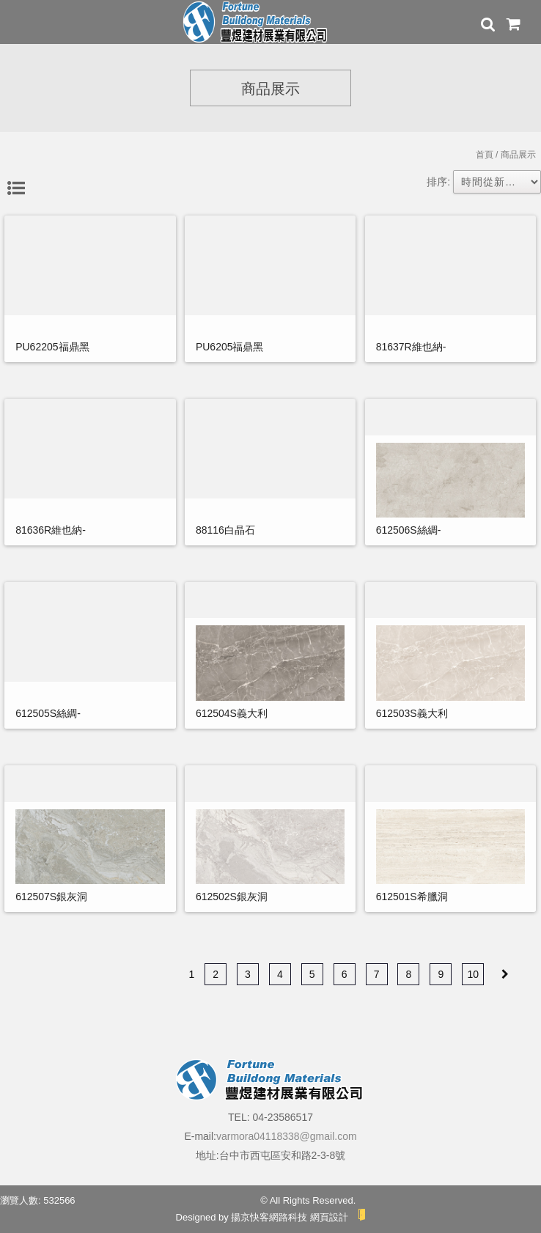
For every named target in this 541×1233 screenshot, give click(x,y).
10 (473, 974)
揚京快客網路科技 (269, 1217)
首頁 (484, 155)
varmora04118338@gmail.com (286, 1136)
